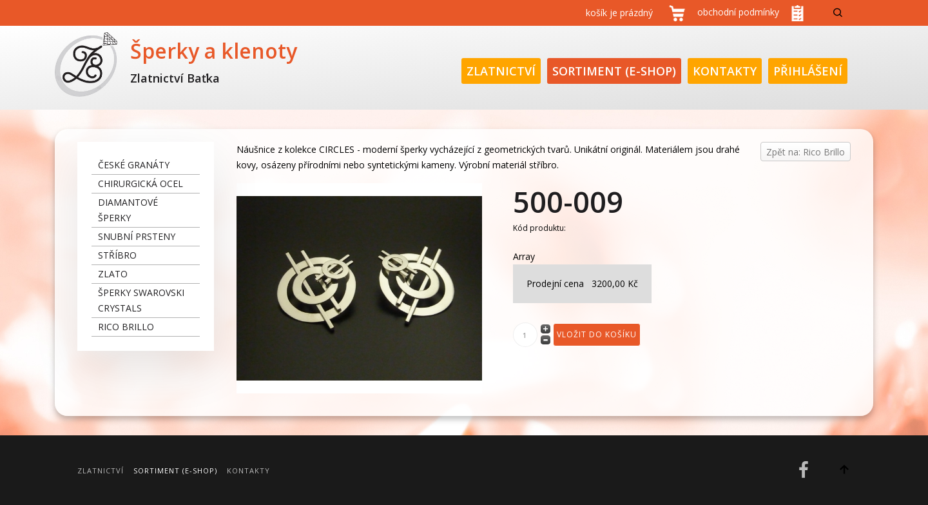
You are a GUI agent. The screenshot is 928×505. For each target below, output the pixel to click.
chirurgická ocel (140, 183)
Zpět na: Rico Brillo (805, 152)
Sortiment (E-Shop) (614, 71)
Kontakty (725, 71)
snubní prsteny (136, 236)
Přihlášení (807, 71)
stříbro (117, 255)
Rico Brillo (126, 327)
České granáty (133, 165)
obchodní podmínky (738, 12)
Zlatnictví (501, 71)
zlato (113, 274)
